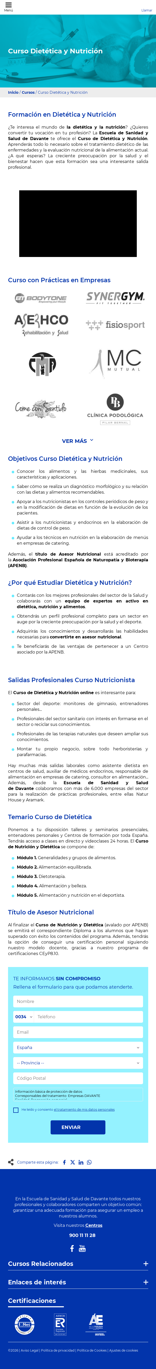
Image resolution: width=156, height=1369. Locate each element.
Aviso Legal (29, 1350)
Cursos (28, 92)
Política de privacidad (57, 1350)
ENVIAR (78, 1127)
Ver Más (74, 441)
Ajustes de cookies (123, 1350)
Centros (94, 1225)
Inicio (13, 92)
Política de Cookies (92, 1350)
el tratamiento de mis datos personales (84, 1109)
